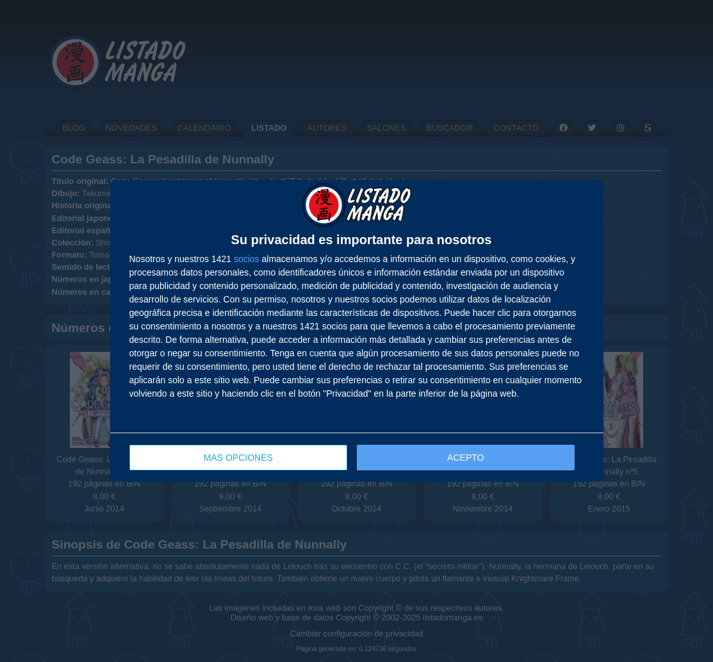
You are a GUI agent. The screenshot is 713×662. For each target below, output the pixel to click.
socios (246, 258)
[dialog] (356, 331)
